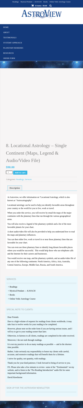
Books (45, 2)
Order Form (9, 58)
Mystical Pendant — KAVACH (31, 2)
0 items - (41, 6)
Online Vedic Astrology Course (60, 2)
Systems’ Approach (12, 43)
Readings (15, 2)
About (6, 32)
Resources (8, 53)
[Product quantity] (9, 172)
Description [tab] (15, 188)
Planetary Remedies (13, 48)
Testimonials (9, 38)
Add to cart (20, 172)
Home (6, 27)
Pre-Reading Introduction (42, 370)
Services (28, 179)
